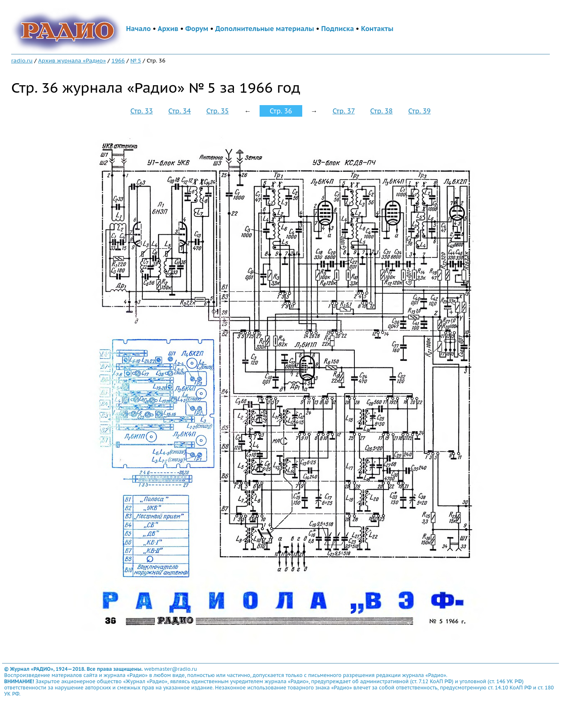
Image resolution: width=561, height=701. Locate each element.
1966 (118, 60)
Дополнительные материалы (264, 28)
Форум (196, 28)
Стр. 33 (141, 110)
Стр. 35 (217, 110)
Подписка (337, 28)
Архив (168, 28)
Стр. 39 (419, 110)
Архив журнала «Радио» (72, 60)
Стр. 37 (343, 110)
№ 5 (135, 60)
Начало (138, 28)
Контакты (377, 28)
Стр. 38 (381, 110)
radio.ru (22, 60)
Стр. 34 (180, 110)
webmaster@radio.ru (170, 669)
